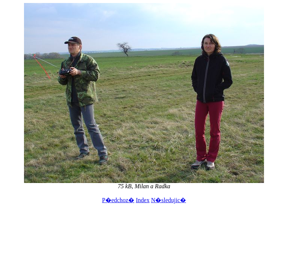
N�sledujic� (168, 200)
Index (142, 200)
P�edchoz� (118, 200)
